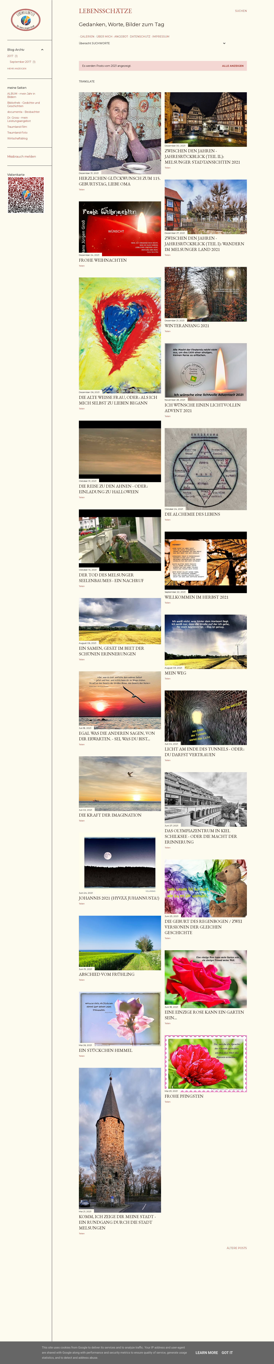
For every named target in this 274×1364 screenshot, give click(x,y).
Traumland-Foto (17, 132)
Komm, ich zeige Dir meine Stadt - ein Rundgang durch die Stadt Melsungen (117, 1222)
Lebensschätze (105, 11)
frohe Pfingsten (184, 1096)
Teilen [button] (82, 189)
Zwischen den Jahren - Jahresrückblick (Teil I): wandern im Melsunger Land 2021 (204, 243)
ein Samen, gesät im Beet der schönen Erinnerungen (111, 651)
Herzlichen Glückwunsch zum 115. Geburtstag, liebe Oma (120, 181)
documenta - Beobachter (23, 112)
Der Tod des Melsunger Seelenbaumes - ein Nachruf (111, 577)
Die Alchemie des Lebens (192, 514)
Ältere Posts (237, 1248)
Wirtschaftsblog (17, 138)
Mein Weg (175, 673)
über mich (103, 36)
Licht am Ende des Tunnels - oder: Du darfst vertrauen (204, 751)
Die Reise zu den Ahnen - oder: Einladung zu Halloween (113, 489)
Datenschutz (139, 36)
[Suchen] (241, 11)
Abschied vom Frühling (106, 974)
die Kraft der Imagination (110, 815)
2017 (12, 56)
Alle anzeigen (233, 65)
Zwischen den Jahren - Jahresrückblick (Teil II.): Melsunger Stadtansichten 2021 (202, 156)
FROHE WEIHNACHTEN (103, 260)
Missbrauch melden (21, 156)
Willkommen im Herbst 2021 (197, 597)
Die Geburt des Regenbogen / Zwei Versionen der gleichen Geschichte (203, 926)
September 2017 (22, 61)
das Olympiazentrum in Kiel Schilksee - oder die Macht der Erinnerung (201, 836)
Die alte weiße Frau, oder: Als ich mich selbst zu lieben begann (118, 400)
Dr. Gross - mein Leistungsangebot (19, 119)
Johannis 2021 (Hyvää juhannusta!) (119, 898)
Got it (227, 1353)
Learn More (207, 1353)
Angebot (120, 36)
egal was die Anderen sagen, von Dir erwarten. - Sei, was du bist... (117, 736)
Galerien (86, 36)
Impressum (159, 36)
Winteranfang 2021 (187, 325)
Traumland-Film (17, 126)
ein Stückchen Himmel (105, 1050)
